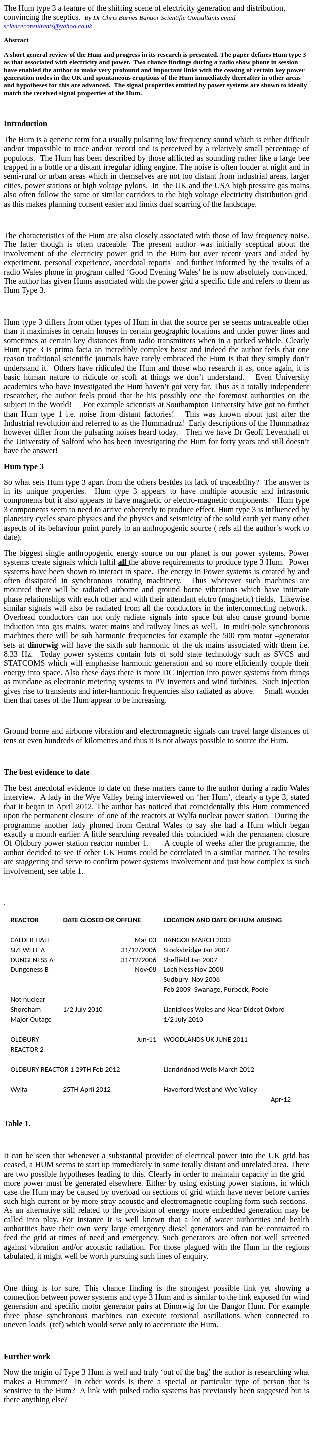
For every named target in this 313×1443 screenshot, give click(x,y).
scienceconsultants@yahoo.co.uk (48, 26)
